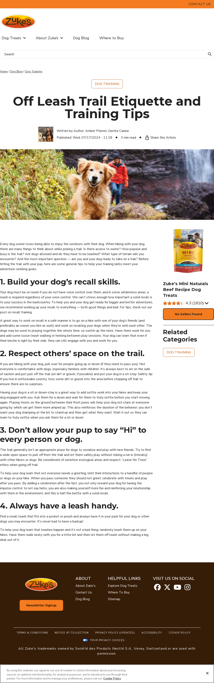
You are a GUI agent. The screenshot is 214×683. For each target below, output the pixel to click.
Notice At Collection (72, 632)
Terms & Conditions (32, 632)
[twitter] (167, 588)
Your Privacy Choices (107, 640)
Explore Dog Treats (122, 585)
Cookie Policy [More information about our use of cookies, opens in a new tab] (112, 678)
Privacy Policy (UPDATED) (115, 632)
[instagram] (187, 588)
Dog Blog (81, 37)
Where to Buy (111, 37)
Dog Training (33, 71)
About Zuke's (85, 585)
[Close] (207, 673)
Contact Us (200, 4)
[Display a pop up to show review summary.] (206, 303)
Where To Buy (119, 592)
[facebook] (157, 588)
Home (4, 71)
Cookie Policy (180, 632)
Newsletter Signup (41, 605)
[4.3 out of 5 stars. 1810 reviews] (188, 303)
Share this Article (160, 137)
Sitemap (114, 599)
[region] (107, 673)
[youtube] (177, 588)
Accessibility (151, 632)
